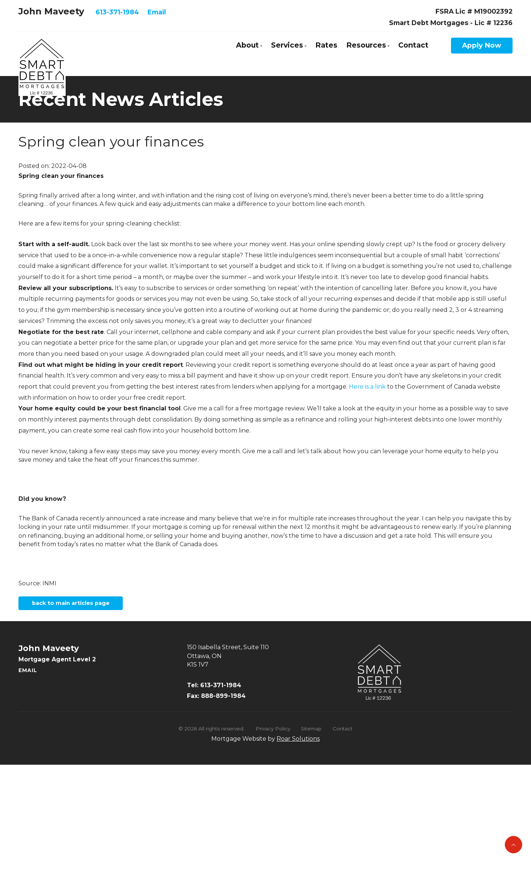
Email (157, 12)
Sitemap (311, 732)
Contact (413, 45)
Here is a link (367, 386)
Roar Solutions (298, 742)
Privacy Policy (273, 732)
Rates (326, 45)
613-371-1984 (117, 12)
